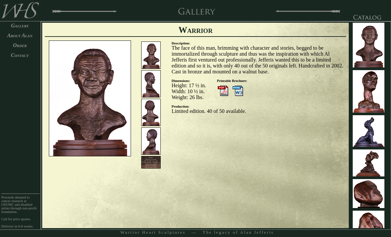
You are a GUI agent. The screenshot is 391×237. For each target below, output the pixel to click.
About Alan (20, 35)
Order (20, 45)
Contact (20, 55)
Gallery (20, 25)
